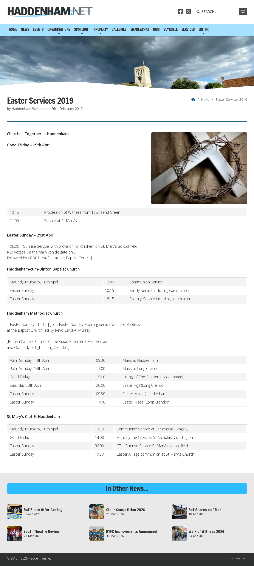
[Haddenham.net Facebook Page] (180, 12)
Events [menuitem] (38, 29)
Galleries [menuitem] (119, 29)
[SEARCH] (218, 11)
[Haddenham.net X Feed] (188, 12)
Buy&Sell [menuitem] (170, 29)
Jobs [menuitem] (156, 29)
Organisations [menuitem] (58, 29)
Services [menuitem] (188, 29)
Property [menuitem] (101, 29)
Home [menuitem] (13, 29)
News (205, 99)
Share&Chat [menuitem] (139, 29)
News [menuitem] (25, 29)
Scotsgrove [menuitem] (237, 558)
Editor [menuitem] (204, 29)
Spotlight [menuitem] (82, 29)
